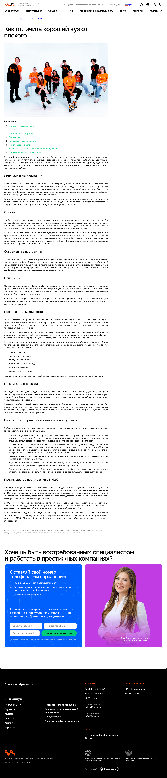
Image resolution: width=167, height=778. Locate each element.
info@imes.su (92, 716)
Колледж (154, 10)
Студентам (54, 10)
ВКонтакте (132, 693)
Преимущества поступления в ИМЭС (27, 152)
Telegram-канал (135, 689)
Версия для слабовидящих (154, 5)
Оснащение (14, 137)
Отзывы (12, 129)
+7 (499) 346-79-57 (95, 689)
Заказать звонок (94, 693)
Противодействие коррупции (60, 705)
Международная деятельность (96, 10)
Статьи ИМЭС (37, 19)
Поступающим (34, 10)
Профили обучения (20, 684)
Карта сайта (11, 727)
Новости (121, 10)
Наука (70, 10)
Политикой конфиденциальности (21, 641)
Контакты (138, 10)
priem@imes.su (93, 707)
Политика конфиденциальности (62, 721)
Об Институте (12, 10)
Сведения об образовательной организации (83, 5)
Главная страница (11, 19)
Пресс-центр (25, 19)
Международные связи (20, 145)
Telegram (91, 698)
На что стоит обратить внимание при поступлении (33, 148)
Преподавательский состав (22, 141)
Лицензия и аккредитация (21, 126)
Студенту (10, 709)
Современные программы (21, 133)
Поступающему (113, 5)
